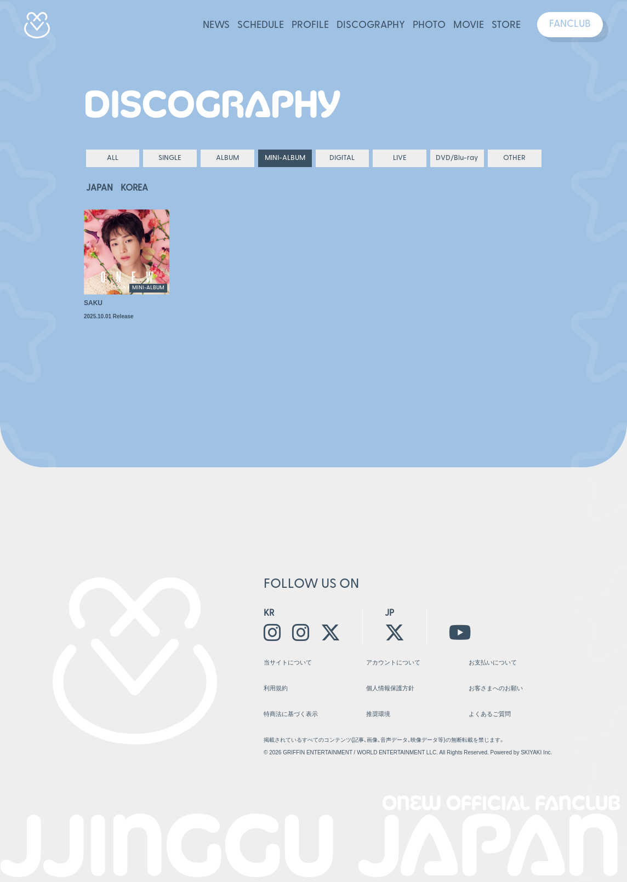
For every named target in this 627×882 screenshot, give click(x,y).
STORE (506, 25)
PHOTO (429, 25)
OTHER (514, 158)
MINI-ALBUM (285, 158)
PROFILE (310, 25)
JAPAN (99, 188)
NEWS (216, 25)
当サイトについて (288, 662)
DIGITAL (342, 158)
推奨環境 (378, 714)
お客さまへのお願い (496, 688)
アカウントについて (393, 662)
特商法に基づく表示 (291, 714)
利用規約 (276, 688)
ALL (112, 158)
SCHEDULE (260, 25)
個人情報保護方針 (390, 688)
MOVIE (468, 25)
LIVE (400, 158)
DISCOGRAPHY (371, 25)
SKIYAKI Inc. (536, 752)
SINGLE (169, 158)
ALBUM (227, 158)
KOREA (134, 188)
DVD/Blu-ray (457, 158)
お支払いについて (493, 662)
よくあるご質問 (490, 714)
